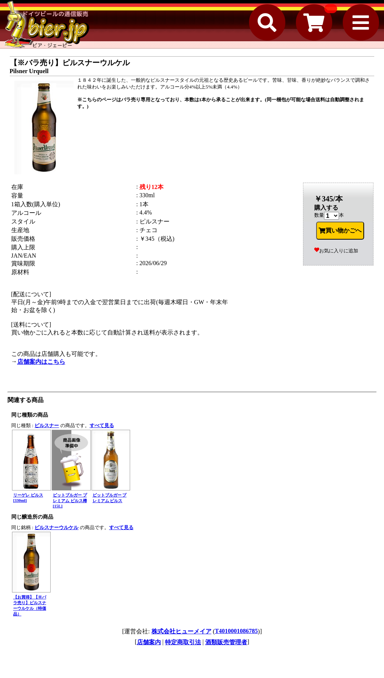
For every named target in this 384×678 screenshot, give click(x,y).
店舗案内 (149, 642)
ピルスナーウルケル (56, 527)
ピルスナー (46, 425)
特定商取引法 (183, 642)
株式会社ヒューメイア (182, 631)
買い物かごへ (340, 230)
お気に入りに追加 (336, 251)
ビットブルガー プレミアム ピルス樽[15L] (70, 500)
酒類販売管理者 (226, 642)
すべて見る (102, 425)
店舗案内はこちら (41, 361)
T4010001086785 (236, 631)
